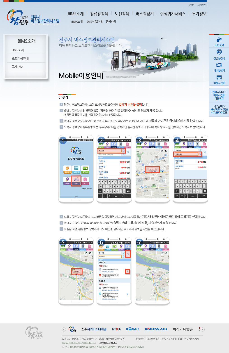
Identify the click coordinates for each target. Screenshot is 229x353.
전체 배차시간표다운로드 (219, 95)
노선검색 (122, 13)
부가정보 (199, 13)
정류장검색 (99, 13)
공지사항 (111, 21)
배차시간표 (219, 79)
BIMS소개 (75, 13)
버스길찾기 (145, 13)
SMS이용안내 (94, 21)
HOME (191, 5)
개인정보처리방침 (108, 342)
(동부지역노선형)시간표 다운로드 (219, 109)
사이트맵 (201, 5)
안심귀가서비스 (172, 13)
